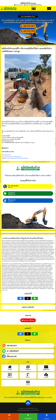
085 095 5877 (7, 154)
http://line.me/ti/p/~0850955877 (12, 156)
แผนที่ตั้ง (46, 377)
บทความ (28, 384)
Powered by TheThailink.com (24, 410)
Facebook (10, 201)
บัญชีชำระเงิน (46, 369)
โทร (9, 418)
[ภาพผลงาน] (28, 366)
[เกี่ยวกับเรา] (9, 374)
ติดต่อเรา (10, 187)
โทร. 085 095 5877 (13, 186)
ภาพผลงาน (28, 369)
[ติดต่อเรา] (28, 374)
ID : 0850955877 (13, 351)
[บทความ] (28, 382)
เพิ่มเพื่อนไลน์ (28, 418)
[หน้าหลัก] (9, 366)
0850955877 (11, 193)
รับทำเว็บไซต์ (35, 410)
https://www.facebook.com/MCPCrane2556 (17, 158)
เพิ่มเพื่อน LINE (11, 194)
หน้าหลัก (10, 369)
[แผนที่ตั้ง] (46, 374)
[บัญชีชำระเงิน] (46, 366)
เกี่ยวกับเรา (9, 377)
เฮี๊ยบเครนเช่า (12, 200)
